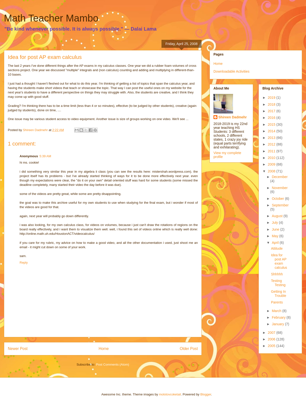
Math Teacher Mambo (51, 18)
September (280, 205)
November (280, 188)
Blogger (205, 394)
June (276, 229)
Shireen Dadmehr (232, 117)
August (277, 216)
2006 (272, 339)
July (275, 222)
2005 (272, 346)
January (278, 324)
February (279, 317)
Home (104, 349)
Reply (24, 262)
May (275, 236)
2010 (272, 158)
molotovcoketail (170, 394)
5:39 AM (45, 156)
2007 (272, 333)
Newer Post (18, 349)
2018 (272, 104)
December (280, 177)
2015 (272, 124)
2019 (272, 98)
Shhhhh (277, 274)
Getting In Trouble (278, 294)
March (277, 311)
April (276, 243)
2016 (272, 118)
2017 (272, 111)
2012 (272, 144)
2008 (272, 171)
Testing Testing (278, 283)
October (278, 199)
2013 (272, 138)
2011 (272, 151)
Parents (277, 302)
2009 (272, 164)
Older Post (189, 349)
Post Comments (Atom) (112, 364)
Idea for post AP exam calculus (279, 261)
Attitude (276, 248)
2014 (272, 131)
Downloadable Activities (231, 71)
